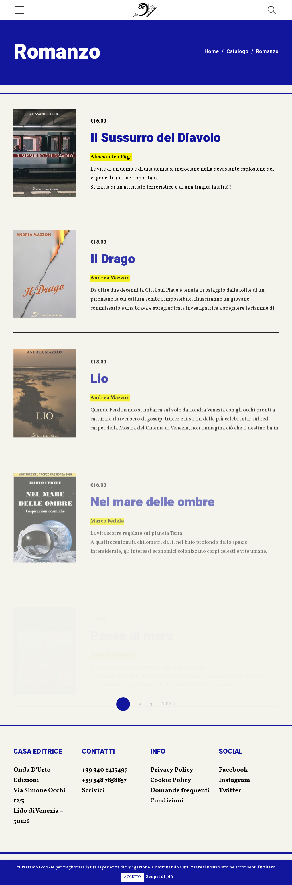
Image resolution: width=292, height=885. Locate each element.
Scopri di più (159, 877)
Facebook (233, 770)
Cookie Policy (170, 780)
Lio (99, 399)
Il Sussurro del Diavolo (155, 140)
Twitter (230, 790)
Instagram (234, 780)
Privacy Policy (171, 770)
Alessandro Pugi (111, 159)
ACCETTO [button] (132, 877)
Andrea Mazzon (110, 296)
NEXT (168, 704)
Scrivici (93, 790)
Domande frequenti (180, 790)
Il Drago (112, 277)
